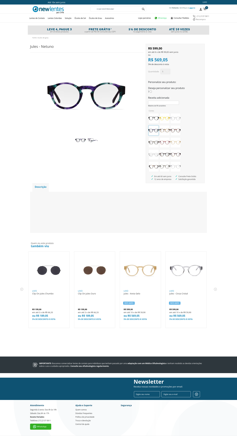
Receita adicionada (158, 97)
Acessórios (109, 18)
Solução (68, 18)
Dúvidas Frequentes (83, 413)
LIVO (205, 2)
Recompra (199, 19)
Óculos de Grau (95, 18)
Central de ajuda (82, 424)
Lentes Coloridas (55, 18)
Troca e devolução (83, 420)
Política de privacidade (84, 417)
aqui (191, 8)
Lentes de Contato (37, 18)
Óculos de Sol (80, 18)
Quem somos (81, 409)
